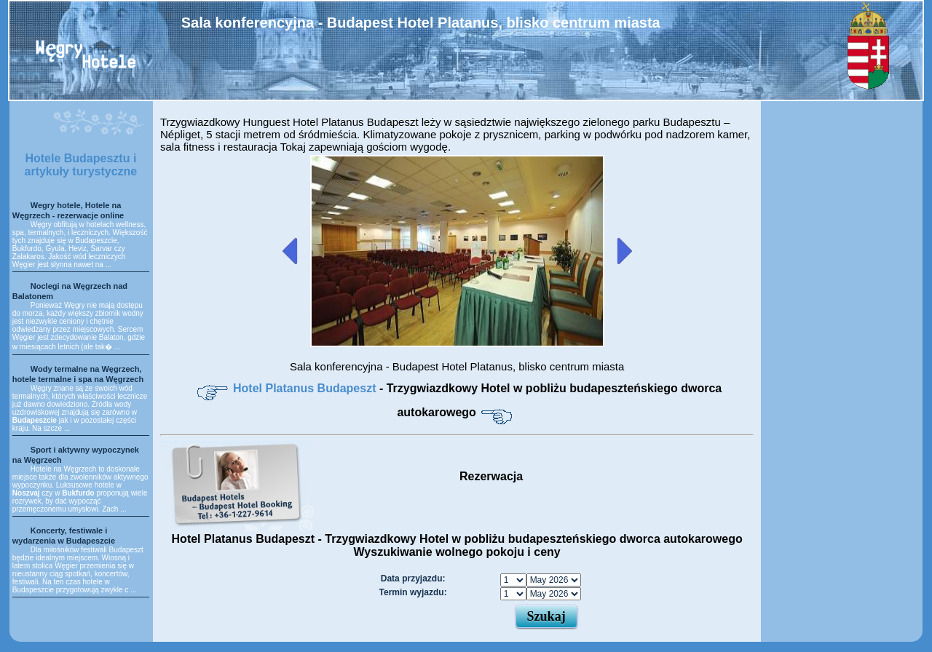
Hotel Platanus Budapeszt (306, 388)
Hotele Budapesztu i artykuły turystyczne (81, 165)
